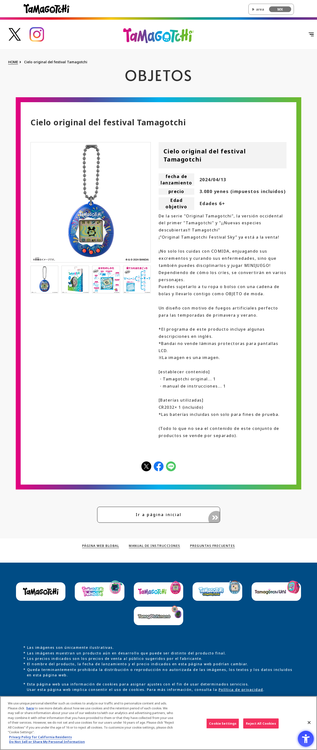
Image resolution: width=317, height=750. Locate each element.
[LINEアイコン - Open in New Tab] (171, 466)
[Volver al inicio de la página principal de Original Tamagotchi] (158, 35)
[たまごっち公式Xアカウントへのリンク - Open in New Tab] (15, 34)
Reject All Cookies (261, 725)
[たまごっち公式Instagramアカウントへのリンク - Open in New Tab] (37, 34)
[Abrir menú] (303, 34)
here (30, 709)
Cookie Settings (222, 725)
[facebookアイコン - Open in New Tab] (159, 466)
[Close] (309, 723)
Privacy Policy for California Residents (40, 738)
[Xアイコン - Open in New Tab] (146, 466)
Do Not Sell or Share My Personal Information (47, 743)
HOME (13, 62)
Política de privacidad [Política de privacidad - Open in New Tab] (241, 690)
